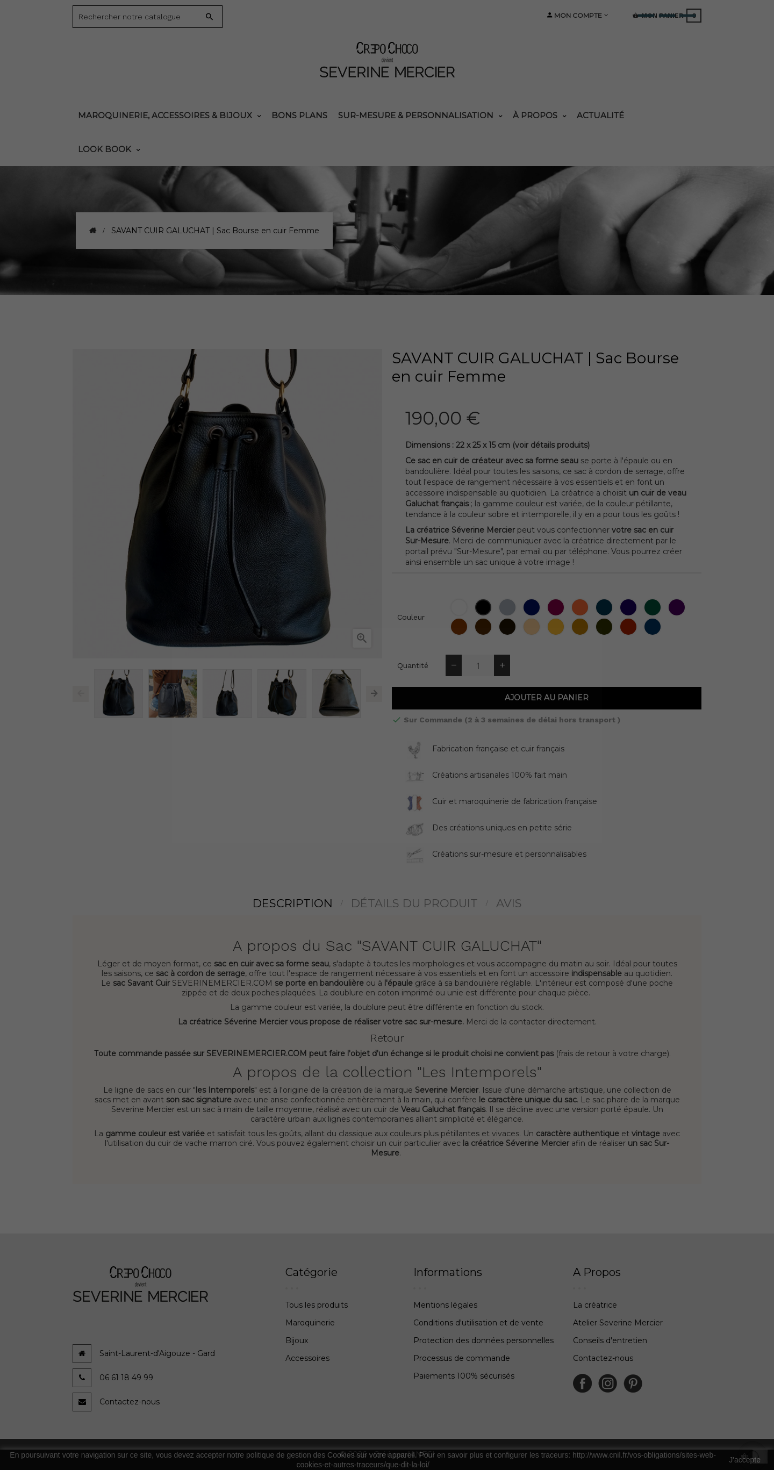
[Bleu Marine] (533, 607)
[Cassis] (678, 607)
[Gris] (508, 607)
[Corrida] (629, 627)
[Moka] (508, 627)
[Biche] (533, 627)
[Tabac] (581, 627)
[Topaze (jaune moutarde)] (557, 627)
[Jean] (653, 627)
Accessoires (307, 1358)
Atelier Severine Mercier (618, 1323)
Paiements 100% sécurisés (463, 1376)
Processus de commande (461, 1358)
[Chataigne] (484, 627)
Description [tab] (293, 903)
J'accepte (745, 1459)
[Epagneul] (460, 627)
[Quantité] (478, 665)
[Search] (139, 16)
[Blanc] (460, 607)
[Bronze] (605, 627)
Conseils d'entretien (610, 1340)
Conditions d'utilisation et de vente (478, 1323)
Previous (81, 694)
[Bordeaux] (557, 607)
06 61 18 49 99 (126, 1377)
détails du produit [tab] (414, 903)
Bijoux (296, 1340)
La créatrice (595, 1305)
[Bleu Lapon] (605, 607)
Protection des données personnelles (483, 1340)
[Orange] (581, 607)
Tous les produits (316, 1305)
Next (374, 694)
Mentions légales (445, 1305)
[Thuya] (653, 607)
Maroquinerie (310, 1323)
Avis (509, 903)
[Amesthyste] (629, 607)
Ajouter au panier (547, 697)
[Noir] (484, 607)
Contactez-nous (129, 1402)
